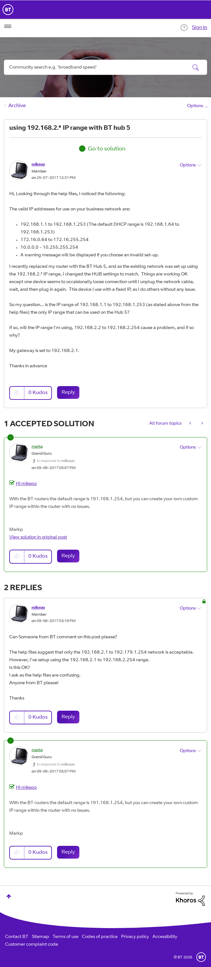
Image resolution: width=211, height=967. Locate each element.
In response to (56, 461)
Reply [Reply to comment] (68, 556)
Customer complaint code (31, 944)
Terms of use (65, 937)
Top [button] (9, 896)
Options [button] (195, 106)
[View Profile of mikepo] (38, 164)
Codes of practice (100, 937)
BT (201, 957)
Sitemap (40, 937)
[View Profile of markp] (37, 447)
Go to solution (107, 149)
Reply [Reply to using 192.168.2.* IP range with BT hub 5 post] (68, 392)
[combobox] (105, 67)
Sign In (199, 27)
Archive (17, 105)
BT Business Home (8, 9)
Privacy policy (135, 937)
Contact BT (16, 937)
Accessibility (164, 937)
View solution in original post (38, 537)
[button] (17, 393)
